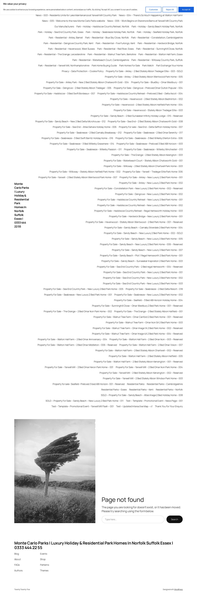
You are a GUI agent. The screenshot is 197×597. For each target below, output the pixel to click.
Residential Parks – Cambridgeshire (165, 383)
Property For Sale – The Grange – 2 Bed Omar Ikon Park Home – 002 (78, 311)
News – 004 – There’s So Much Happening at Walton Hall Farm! (151, 15)
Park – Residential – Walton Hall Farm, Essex (160, 54)
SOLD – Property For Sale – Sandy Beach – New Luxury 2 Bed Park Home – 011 (85, 400)
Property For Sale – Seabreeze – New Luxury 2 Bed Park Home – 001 (78, 294)
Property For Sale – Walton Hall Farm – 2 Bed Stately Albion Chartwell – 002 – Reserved (139, 350)
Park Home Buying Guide (104, 65)
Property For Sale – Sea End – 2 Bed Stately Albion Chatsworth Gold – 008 (145, 121)
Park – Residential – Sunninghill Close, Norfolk (159, 48)
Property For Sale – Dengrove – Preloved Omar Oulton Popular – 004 (148, 87)
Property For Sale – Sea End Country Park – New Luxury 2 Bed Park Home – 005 (83, 288)
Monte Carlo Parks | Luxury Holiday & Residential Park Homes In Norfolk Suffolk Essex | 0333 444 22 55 (21, 205)
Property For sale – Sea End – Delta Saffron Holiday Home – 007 (151, 126)
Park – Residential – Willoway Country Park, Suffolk (157, 59)
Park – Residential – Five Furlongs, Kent (115, 43)
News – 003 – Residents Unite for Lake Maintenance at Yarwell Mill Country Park (76, 15)
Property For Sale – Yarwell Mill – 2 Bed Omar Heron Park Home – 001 (79, 367)
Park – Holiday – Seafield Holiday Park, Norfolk (160, 31)
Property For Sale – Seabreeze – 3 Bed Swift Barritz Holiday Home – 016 (77, 138)
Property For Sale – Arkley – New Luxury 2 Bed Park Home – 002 (151, 182)
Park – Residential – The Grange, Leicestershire (61, 54)
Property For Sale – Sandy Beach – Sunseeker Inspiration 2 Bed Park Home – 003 (142, 260)
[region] (98, 7)
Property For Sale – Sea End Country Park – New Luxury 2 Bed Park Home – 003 (143, 283)
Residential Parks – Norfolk (169, 389)
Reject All (170, 9)
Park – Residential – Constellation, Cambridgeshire (157, 37)
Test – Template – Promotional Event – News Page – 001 (154, 400)
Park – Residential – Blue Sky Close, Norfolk (107, 37)
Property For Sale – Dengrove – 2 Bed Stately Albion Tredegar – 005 (77, 87)
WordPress (178, 589)
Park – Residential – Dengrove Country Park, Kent (68, 43)
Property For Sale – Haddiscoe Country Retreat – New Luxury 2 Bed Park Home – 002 (140, 205)
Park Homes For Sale (129, 65)
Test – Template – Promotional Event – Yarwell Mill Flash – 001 (83, 406)
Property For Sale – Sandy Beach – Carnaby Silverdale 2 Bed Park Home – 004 (143, 227)
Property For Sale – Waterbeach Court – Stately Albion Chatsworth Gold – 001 (143, 160)
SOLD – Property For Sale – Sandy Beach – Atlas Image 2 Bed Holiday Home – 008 (142, 395)
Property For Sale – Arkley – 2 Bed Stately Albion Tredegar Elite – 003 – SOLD (144, 71)
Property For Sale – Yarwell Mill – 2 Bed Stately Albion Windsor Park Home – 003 (143, 378)
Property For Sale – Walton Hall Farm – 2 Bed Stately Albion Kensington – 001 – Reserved (138, 361)
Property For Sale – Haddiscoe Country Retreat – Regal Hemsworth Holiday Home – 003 (138, 210)
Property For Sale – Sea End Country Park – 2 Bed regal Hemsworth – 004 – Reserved (140, 266)
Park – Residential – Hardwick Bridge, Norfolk (160, 43)
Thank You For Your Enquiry (169, 406)
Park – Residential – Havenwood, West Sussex (71, 48)
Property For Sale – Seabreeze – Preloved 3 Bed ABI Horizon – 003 (149, 143)
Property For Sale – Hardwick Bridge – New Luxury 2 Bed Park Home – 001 (146, 216)
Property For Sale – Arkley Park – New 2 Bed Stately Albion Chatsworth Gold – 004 (87, 82)
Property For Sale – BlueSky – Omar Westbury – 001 (157, 82)
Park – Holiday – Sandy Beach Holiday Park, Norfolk (157, 26)
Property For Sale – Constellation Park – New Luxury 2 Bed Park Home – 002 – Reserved (139, 188)
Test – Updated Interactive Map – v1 (134, 406)
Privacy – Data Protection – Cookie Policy (83, 71)
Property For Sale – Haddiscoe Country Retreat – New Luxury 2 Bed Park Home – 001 (140, 199)
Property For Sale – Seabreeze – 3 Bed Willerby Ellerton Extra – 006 (149, 138)
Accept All (186, 9)
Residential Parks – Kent (141, 389)
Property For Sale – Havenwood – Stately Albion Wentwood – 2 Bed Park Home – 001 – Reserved (134, 221)
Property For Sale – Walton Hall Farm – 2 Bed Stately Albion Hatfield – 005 (146, 356)
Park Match (148, 65)
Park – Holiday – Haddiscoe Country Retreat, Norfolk (102, 26)
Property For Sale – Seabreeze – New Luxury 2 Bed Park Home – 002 (148, 294)
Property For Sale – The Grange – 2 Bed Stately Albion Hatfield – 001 (148, 311)
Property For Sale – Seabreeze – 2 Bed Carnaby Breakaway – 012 (89, 132)
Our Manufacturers (64, 26)
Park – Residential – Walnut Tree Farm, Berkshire (112, 54)
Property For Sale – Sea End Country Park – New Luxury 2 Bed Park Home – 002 (143, 277)
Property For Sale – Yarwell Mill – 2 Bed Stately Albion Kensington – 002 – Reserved (141, 372)
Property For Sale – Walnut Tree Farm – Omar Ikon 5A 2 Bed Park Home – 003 (144, 322)
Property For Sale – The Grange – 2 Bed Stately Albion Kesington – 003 (147, 154)
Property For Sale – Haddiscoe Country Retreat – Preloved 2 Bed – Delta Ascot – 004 (140, 93)
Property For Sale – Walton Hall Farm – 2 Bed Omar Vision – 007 (151, 344)
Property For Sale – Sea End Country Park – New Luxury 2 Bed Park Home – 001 (143, 272)
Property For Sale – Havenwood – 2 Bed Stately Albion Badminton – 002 (146, 98)
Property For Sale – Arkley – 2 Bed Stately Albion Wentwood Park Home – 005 (144, 76)
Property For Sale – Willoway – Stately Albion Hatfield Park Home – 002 (85, 171)
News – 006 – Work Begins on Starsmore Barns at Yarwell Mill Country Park (145, 20)
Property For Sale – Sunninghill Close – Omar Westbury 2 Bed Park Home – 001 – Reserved (137, 305)
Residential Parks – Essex (114, 389)
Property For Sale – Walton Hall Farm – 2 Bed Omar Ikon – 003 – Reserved (146, 339)
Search (174, 519)
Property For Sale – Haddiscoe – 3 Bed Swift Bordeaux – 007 (64, 93)
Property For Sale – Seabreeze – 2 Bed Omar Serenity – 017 (153, 132)
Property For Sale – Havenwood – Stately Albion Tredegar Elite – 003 (148, 110)
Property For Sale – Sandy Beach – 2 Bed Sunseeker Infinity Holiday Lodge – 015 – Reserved (137, 115)
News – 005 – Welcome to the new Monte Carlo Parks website (73, 20)
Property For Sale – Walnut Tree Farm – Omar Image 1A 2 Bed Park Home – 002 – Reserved (138, 328)
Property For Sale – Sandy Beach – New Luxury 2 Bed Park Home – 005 (147, 238)
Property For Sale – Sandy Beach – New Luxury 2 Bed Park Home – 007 (147, 249)
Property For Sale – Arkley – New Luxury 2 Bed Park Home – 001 (151, 177)
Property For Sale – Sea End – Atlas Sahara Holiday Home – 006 (84, 126)
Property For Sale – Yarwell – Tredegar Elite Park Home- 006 (153, 171)
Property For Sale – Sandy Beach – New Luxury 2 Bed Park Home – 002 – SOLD (143, 233)
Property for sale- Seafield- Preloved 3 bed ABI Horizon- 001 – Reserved (89, 383)
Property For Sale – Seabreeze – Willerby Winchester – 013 (153, 149)
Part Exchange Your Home (169, 65)
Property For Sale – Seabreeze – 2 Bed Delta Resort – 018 (154, 288)
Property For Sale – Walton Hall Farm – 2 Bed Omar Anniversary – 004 (72, 339)
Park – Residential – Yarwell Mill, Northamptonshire (63, 65)
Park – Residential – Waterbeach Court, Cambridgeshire (100, 59)
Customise (153, 9)
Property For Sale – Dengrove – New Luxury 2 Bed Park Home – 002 (149, 194)
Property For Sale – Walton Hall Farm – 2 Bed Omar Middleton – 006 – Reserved (77, 344)
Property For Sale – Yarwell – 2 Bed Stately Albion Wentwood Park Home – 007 (77, 177)
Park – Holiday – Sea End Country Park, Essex (61, 31)
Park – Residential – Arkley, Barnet (66, 37)
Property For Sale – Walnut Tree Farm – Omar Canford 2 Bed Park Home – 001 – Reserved (138, 316)
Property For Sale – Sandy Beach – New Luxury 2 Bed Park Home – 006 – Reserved (141, 244)
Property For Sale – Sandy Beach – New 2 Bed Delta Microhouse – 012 (70, 121)
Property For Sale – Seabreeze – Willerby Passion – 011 (94, 149)
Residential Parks (135, 383)
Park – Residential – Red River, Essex (115, 48)
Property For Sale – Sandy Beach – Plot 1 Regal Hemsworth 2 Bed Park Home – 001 (141, 255)
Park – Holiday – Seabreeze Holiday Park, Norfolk (110, 31)
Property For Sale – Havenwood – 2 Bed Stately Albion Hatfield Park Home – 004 (142, 104)
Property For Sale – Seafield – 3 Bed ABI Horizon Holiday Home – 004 (148, 300)
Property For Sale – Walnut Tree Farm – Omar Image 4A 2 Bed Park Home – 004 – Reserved (137, 333)
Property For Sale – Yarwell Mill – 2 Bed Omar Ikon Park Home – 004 (149, 367)
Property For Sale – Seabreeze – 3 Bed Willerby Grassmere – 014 (82, 143)
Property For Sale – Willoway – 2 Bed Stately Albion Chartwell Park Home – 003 (143, 166)
